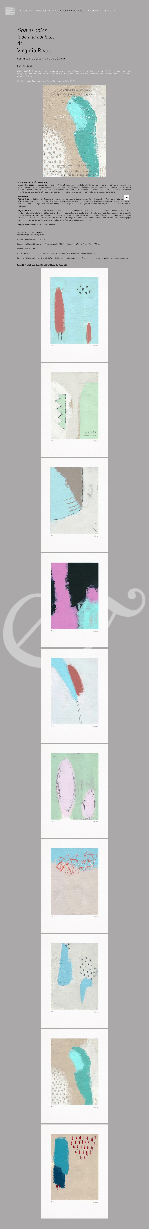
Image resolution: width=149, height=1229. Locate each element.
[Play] (126, 197)
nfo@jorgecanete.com (120, 258)
